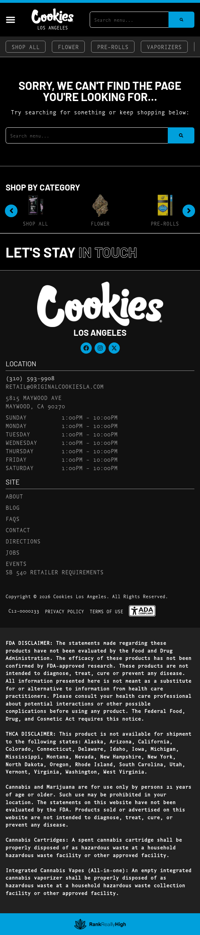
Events (16, 563)
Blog (13, 507)
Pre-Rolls (113, 46)
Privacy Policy (64, 611)
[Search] (181, 20)
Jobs (13, 552)
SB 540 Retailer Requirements (55, 572)
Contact (18, 530)
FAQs (13, 518)
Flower (68, 46)
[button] (10, 20)
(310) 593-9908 (30, 378)
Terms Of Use (106, 611)
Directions (23, 541)
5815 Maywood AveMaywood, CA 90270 (35, 401)
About (14, 496)
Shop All (26, 46)
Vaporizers (164, 46)
